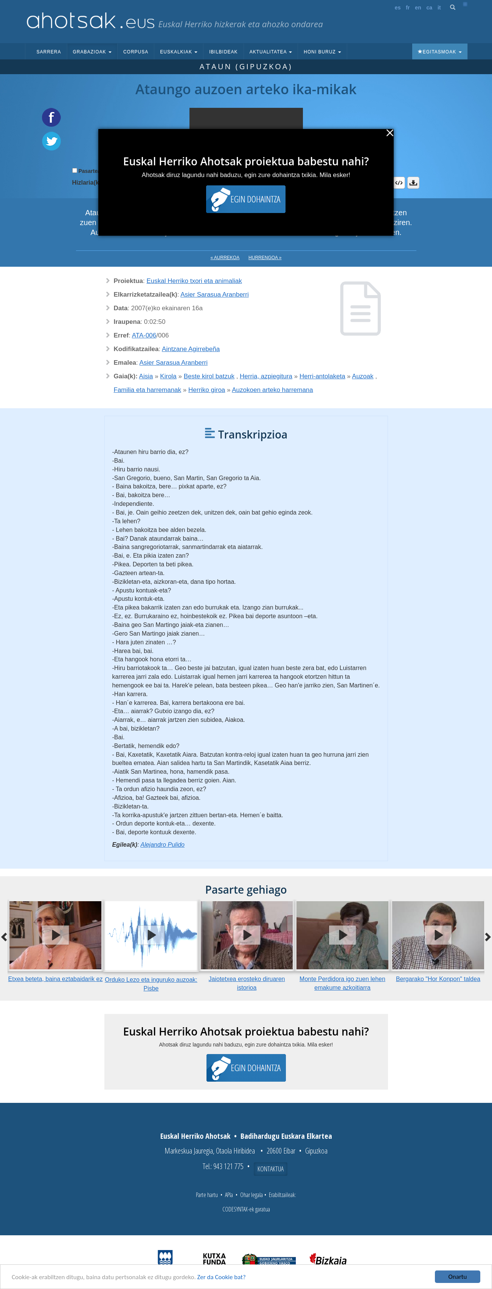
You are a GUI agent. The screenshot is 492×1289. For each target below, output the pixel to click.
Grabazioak (92, 51)
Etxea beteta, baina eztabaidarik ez (55, 979)
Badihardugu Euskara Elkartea (286, 1136)
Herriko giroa (206, 389)
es (398, 8)
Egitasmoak (440, 51)
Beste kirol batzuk (209, 376)
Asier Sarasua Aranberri (214, 294)
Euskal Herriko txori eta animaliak (194, 281)
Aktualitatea (271, 51)
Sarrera (49, 51)
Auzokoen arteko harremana (272, 389)
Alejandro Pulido (162, 844)
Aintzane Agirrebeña (191, 349)
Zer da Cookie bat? (221, 1277)
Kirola (168, 376)
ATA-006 (144, 335)
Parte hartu (207, 1195)
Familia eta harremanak (148, 389)
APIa (229, 1195)
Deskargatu (413, 183)
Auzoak (363, 376)
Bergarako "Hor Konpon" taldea (438, 979)
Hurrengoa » (264, 257)
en (418, 8)
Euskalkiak (178, 51)
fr (408, 8)
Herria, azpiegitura (266, 376)
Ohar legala (251, 1195)
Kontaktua (271, 1168)
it (439, 8)
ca (430, 8)
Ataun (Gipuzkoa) (246, 66)
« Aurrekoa (225, 257)
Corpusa (135, 51)
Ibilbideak (223, 51)
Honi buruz (322, 51)
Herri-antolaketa (322, 376)
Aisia (146, 376)
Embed (399, 183)
